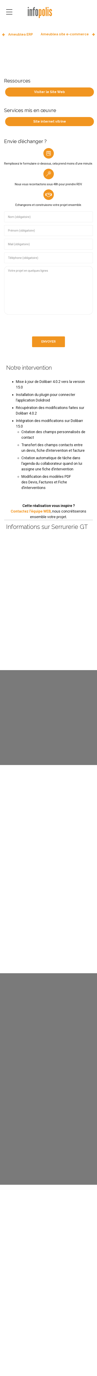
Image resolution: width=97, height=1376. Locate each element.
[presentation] (48, 325)
